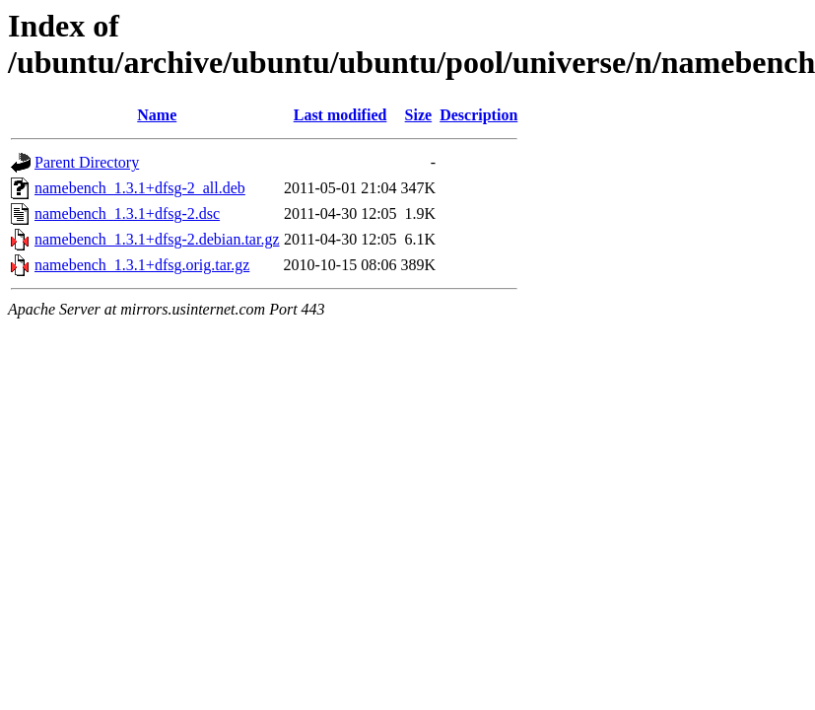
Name (156, 114)
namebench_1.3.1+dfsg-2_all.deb (139, 187)
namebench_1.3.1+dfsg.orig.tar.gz (141, 264)
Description (478, 114)
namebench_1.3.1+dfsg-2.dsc (127, 213)
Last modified (340, 114)
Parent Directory (86, 162)
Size (419, 114)
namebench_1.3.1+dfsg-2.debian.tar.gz (157, 239)
